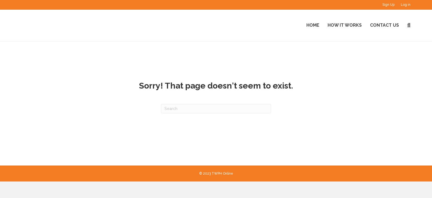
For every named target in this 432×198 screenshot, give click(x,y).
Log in (406, 5)
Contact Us (384, 25)
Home (312, 25)
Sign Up (388, 5)
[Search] (406, 25)
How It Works (345, 25)
